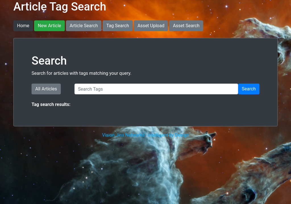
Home (23, 25)
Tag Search (117, 25)
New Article (49, 25)
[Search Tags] (156, 89)
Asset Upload (151, 25)
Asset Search (186, 25)
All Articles (46, 89)
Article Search (84, 25)
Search (249, 89)
